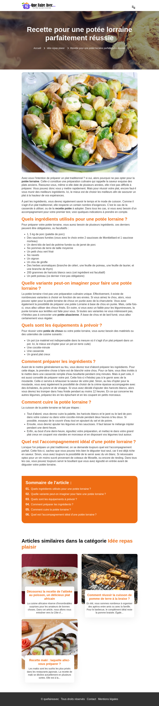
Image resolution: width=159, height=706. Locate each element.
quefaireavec (51, 699)
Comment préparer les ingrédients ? (49, 504)
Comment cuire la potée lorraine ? (48, 509)
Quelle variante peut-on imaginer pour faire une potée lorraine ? (66, 494)
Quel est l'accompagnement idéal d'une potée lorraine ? (61, 514)
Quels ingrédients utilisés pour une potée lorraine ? (58, 488)
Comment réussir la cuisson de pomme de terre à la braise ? (109, 596)
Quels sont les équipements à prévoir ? (51, 499)
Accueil (37, 48)
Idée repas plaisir (56, 48)
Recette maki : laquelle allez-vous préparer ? (49, 662)
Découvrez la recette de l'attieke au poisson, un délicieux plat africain (49, 595)
